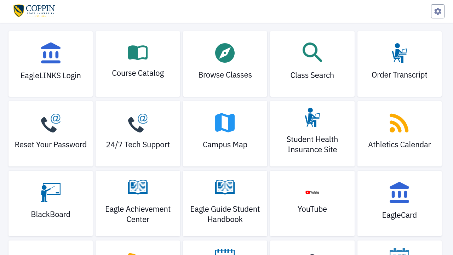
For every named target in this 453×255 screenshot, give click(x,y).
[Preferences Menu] (438, 11)
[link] (50, 64)
